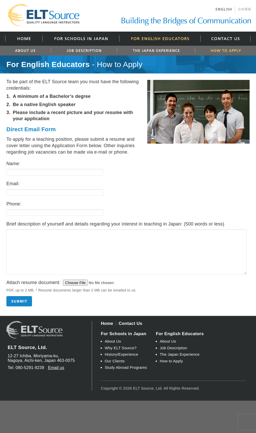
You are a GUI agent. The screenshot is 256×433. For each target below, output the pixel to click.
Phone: (14, 203)
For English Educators (159, 39)
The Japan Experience (156, 50)
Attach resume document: (33, 282)
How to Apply (223, 50)
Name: (13, 163)
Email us (56, 367)
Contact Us (225, 39)
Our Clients (115, 361)
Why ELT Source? (120, 348)
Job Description (84, 50)
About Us (28, 50)
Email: (13, 183)
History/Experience (121, 354)
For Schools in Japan (80, 39)
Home (23, 39)
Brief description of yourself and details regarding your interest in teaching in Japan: (115, 224)
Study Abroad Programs (126, 367)
